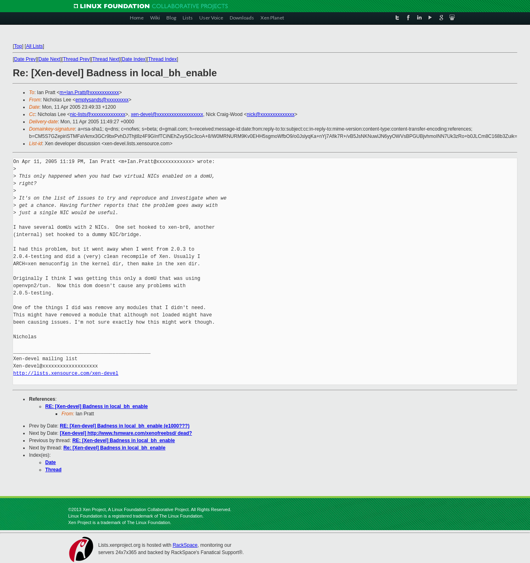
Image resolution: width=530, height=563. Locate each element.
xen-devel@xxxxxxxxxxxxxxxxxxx (167, 114)
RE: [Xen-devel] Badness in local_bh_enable (96, 406)
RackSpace (184, 545)
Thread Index (162, 59)
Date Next (49, 59)
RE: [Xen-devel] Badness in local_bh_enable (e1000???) (125, 426)
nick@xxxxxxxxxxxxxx (271, 114)
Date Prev (25, 59)
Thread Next (106, 59)
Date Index (133, 59)
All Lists (34, 46)
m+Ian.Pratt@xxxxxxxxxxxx (89, 92)
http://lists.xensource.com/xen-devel (65, 373)
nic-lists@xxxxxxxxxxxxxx (97, 114)
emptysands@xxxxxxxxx (102, 100)
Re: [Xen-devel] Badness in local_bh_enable (114, 448)
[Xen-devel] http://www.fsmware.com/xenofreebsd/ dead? (126, 433)
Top (18, 46)
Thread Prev (76, 59)
